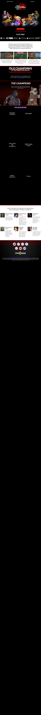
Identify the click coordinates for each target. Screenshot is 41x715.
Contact (28, 256)
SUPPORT (32, 1)
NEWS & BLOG (10, 1)
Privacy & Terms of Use (15, 256)
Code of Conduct (23, 256)
